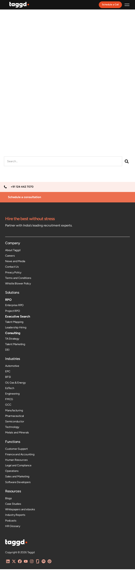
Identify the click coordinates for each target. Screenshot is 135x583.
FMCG (9, 399)
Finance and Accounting (19, 454)
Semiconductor (14, 421)
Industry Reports (15, 515)
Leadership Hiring (15, 327)
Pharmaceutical (14, 416)
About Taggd (12, 250)
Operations (12, 471)
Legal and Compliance (18, 465)
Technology (12, 427)
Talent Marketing (15, 344)
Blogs (8, 498)
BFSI (8, 377)
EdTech (9, 388)
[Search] (126, 161)
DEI (7, 349)
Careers (10, 255)
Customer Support (16, 449)
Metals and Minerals (17, 432)
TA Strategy (12, 338)
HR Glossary (12, 526)
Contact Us (12, 266)
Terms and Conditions (18, 278)
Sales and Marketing (17, 476)
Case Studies (13, 504)
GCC (8, 404)
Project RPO (12, 311)
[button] (127, 5)
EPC (7, 371)
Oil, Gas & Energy (15, 382)
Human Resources (16, 460)
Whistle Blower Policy (18, 283)
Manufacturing (14, 410)
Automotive (12, 366)
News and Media (15, 261)
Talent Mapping (14, 322)
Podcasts (10, 520)
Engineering (12, 393)
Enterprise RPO (14, 305)
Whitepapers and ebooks (20, 509)
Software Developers (18, 482)
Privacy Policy (13, 272)
